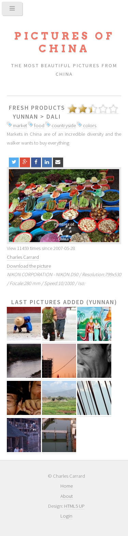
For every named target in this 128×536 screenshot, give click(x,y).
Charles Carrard (23, 257)
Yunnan (25, 116)
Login (66, 516)
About (66, 496)
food (39, 125)
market (20, 125)
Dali (53, 116)
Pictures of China (64, 42)
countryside (64, 125)
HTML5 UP (74, 506)
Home (66, 486)
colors (89, 125)
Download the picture (29, 266)
